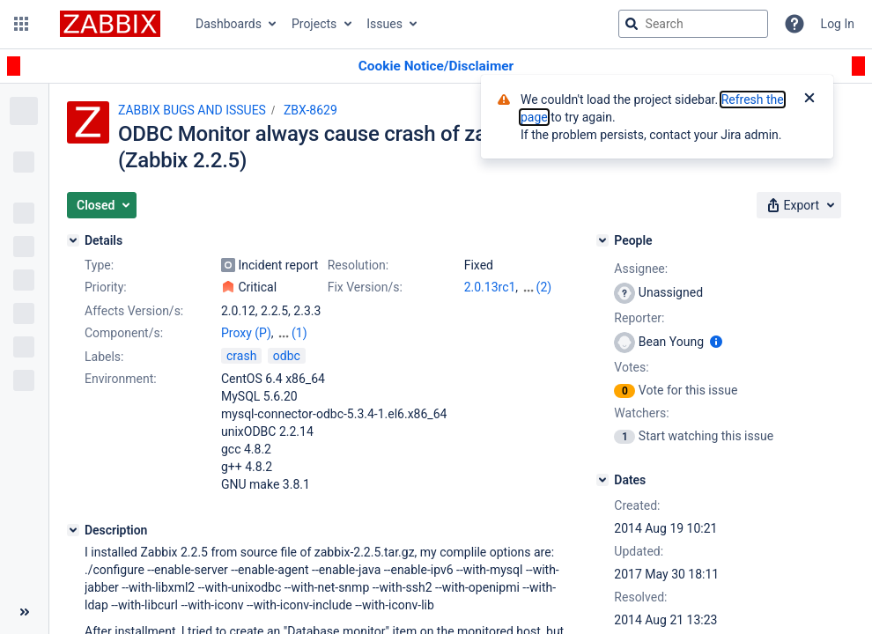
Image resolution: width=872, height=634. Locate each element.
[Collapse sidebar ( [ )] (24, 612)
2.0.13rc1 (490, 287)
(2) (544, 287)
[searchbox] (693, 24)
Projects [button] (314, 24)
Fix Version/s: (365, 287)
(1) (299, 333)
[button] (21, 23)
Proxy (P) (246, 333)
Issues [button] (384, 24)
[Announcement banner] (436, 66)
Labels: (104, 357)
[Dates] (602, 480)
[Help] (794, 24)
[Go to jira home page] (110, 23)
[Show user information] (716, 342)
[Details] (73, 240)
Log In (837, 24)
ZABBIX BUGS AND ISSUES (192, 110)
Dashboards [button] (229, 24)
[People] (602, 240)
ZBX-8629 (310, 110)
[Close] (809, 99)
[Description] (73, 530)
